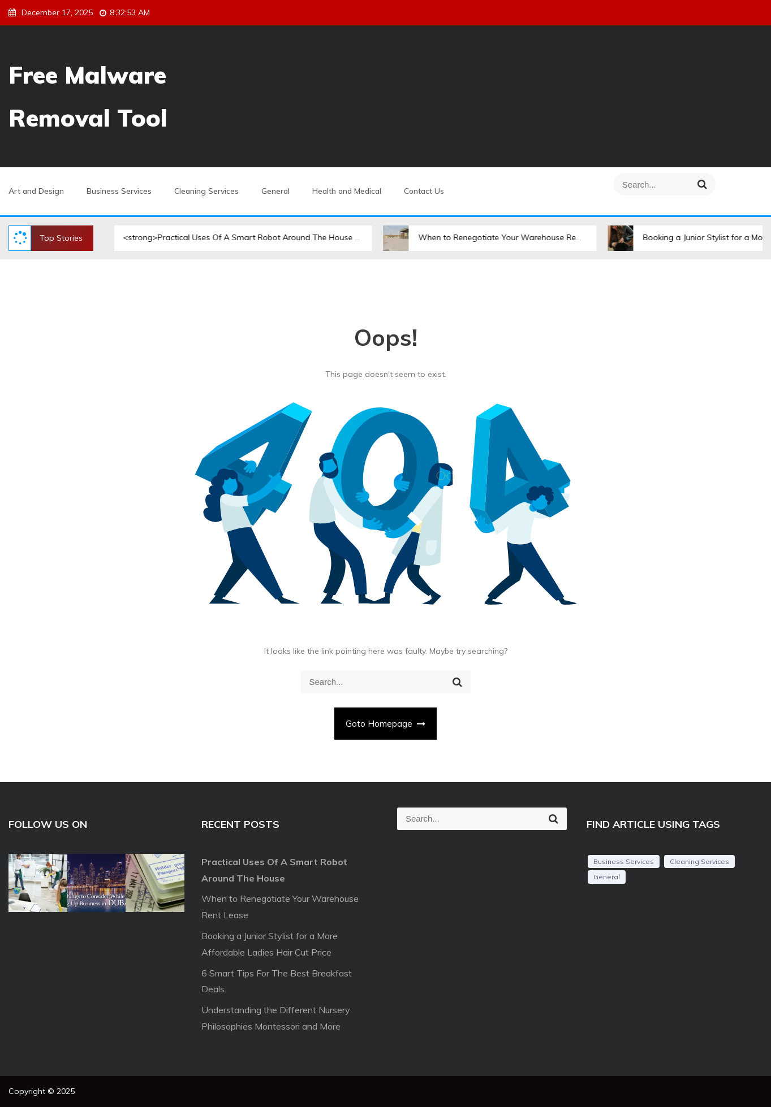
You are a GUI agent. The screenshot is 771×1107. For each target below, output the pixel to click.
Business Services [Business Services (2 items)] (623, 861)
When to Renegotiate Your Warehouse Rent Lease (501, 237)
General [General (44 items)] (606, 876)
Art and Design (36, 191)
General (275, 191)
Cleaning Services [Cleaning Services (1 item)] (699, 861)
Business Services (119, 191)
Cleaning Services (206, 191)
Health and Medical (346, 191)
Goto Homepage (386, 723)
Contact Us (424, 191)
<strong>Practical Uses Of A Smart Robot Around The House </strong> (245, 237)
